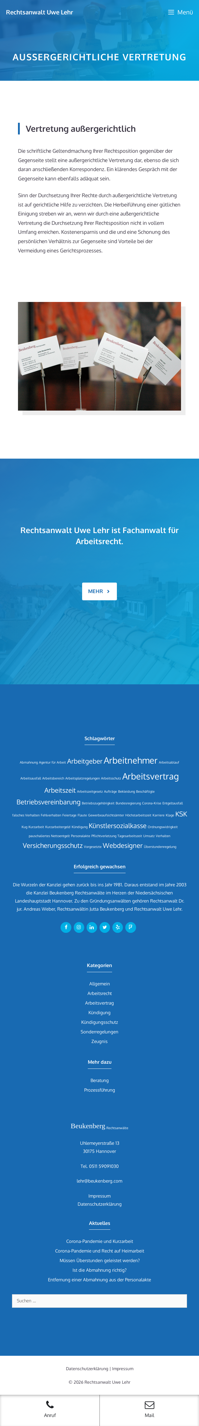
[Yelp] (117, 927)
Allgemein (99, 984)
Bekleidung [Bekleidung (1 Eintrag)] (126, 791)
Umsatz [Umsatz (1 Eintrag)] (149, 836)
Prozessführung (99, 1090)
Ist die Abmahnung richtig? (99, 1270)
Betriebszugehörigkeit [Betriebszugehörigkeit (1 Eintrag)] (98, 803)
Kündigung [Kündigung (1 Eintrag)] (80, 827)
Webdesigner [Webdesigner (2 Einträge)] (123, 845)
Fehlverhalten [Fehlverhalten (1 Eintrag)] (51, 815)
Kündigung (99, 1012)
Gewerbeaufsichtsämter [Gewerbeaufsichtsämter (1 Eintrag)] (106, 815)
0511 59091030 (104, 1166)
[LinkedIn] (92, 927)
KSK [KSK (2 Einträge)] (181, 814)
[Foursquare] (130, 927)
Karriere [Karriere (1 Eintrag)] (159, 815)
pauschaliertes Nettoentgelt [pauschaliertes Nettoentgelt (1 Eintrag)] (49, 836)
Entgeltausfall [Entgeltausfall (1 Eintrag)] (172, 803)
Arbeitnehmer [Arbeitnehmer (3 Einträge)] (131, 760)
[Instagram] (79, 927)
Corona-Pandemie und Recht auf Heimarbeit (99, 1251)
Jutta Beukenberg (107, 909)
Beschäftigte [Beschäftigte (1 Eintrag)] (145, 791)
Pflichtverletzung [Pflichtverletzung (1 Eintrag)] (103, 836)
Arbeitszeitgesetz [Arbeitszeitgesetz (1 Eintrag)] (90, 791)
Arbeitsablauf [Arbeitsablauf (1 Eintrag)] (169, 762)
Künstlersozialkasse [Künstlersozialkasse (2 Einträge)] (118, 826)
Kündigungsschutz (99, 1022)
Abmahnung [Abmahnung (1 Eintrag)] (29, 762)
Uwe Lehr (172, 909)
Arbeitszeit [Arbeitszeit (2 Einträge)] (60, 790)
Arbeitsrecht (100, 993)
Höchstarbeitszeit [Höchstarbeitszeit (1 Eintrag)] (138, 815)
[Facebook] (66, 927)
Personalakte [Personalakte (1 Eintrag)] (80, 836)
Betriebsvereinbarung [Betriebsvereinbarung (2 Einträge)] (48, 802)
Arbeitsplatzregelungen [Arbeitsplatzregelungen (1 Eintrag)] (82, 778)
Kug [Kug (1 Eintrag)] (24, 827)
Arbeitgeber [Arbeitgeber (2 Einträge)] (84, 761)
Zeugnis (99, 1041)
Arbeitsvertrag (99, 1003)
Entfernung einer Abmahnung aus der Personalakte (99, 1280)
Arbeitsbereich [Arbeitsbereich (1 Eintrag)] (53, 778)
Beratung (100, 1080)
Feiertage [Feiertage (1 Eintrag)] (69, 815)
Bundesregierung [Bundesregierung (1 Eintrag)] (128, 803)
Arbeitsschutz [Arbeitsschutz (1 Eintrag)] (111, 778)
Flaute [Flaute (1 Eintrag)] (82, 815)
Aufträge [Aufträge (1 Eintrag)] (110, 791)
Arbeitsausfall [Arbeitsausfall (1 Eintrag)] (30, 778)
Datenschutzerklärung (100, 1204)
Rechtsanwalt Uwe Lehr (39, 12)
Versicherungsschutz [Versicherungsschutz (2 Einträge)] (53, 845)
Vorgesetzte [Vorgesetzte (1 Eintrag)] (93, 847)
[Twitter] (105, 927)
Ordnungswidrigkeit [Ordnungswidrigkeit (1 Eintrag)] (163, 827)
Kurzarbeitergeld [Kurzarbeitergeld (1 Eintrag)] (57, 827)
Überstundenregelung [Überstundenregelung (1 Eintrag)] (160, 847)
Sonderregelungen (99, 1032)
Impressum (99, 1196)
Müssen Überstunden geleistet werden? (100, 1260)
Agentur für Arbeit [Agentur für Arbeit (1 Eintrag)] (52, 762)
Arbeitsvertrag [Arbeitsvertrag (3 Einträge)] (150, 776)
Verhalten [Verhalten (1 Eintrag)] (163, 836)
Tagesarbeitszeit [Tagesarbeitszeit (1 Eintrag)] (129, 836)
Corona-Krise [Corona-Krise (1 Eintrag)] (151, 803)
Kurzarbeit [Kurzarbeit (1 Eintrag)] (36, 827)
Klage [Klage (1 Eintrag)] (170, 815)
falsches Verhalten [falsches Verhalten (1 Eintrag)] (26, 815)
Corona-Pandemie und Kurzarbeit (99, 1241)
